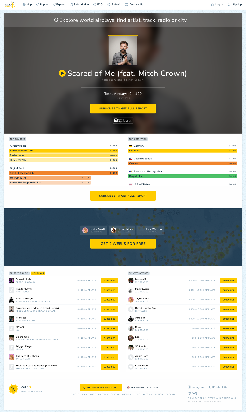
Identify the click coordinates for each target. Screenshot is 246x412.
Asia (84, 394)
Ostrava (134, 163)
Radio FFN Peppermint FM (25, 182)
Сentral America (121, 394)
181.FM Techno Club (22, 173)
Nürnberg (135, 150)
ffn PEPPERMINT (20, 178)
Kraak (41, 311)
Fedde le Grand (112, 80)
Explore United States (142, 387)
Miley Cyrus (142, 289)
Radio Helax (17, 155)
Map (27, 4)
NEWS (20, 327)
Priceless (21, 318)
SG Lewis (53, 340)
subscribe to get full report (123, 108)
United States (142, 184)
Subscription (79, 4)
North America (99, 394)
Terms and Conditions (222, 398)
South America (143, 394)
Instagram (196, 387)
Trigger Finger (24, 347)
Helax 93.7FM (18, 160)
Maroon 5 (22, 321)
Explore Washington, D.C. (101, 387)
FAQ (98, 4)
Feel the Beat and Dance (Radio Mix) (37, 366)
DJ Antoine (37, 369)
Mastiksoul (23, 292)
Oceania (171, 394)
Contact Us (134, 4)
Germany (139, 146)
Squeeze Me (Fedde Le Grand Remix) (37, 308)
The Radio (22, 369)
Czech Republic (143, 158)
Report (42, 4)
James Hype (22, 349)
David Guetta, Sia (40, 301)
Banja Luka (135, 176)
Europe (74, 394)
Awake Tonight (25, 299)
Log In (217, 4)
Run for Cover (24, 289)
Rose (138, 327)
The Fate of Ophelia (27, 356)
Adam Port (22, 340)
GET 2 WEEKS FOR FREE (123, 243)
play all (38, 273)
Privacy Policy (197, 398)
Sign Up (235, 4)
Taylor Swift (24, 359)
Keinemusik (38, 340)
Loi (18, 330)
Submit (113, 4)
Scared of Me (23, 279)
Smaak (52, 311)
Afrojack (21, 301)
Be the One (22, 337)
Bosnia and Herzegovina (148, 171)
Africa (159, 394)
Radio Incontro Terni (21, 150)
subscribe (109, 280)
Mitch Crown (134, 80)
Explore (59, 4)
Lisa (33, 321)
